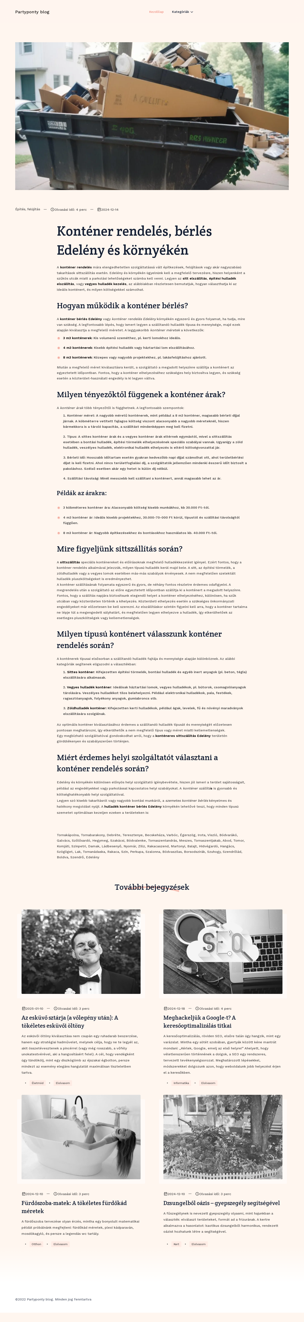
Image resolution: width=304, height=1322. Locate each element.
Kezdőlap (156, 15)
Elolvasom (63, 1084)
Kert (176, 1253)
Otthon (37, 1253)
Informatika (182, 1084)
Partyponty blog (32, 15)
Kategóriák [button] (181, 15)
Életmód (38, 1084)
